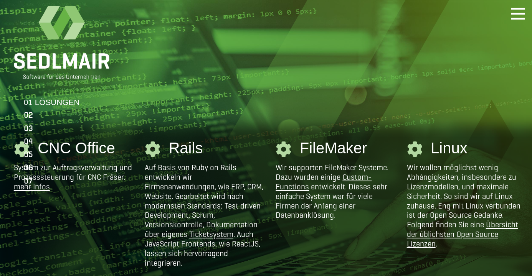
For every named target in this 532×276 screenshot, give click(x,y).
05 (28, 154)
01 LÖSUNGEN (52, 102)
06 (28, 167)
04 (28, 141)
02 (28, 115)
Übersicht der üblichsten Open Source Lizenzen (462, 234)
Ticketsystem (211, 234)
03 (28, 128)
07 (28, 181)
